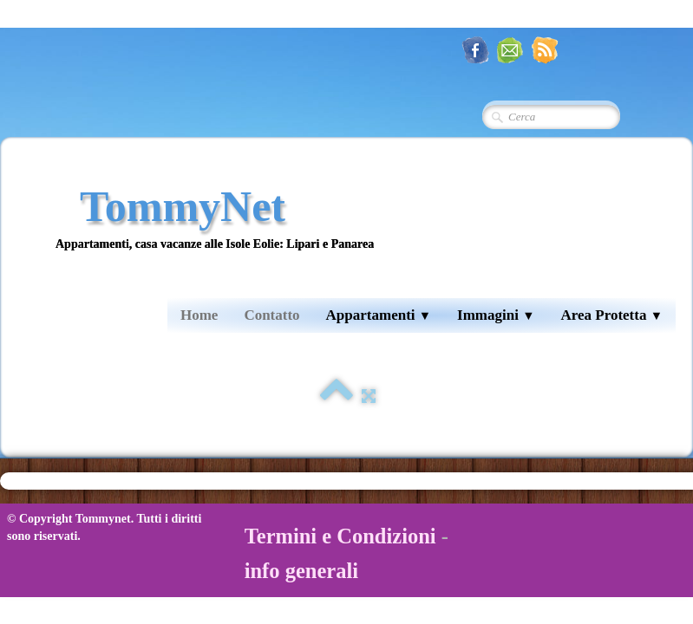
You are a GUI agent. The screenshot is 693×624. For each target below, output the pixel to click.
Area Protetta (611, 315)
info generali (301, 570)
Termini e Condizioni (340, 536)
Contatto (271, 315)
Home (199, 315)
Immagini (495, 315)
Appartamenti (379, 315)
